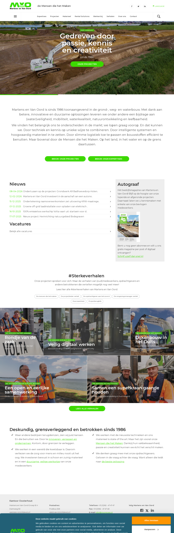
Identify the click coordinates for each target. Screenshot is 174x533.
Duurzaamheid (78, 301)
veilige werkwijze (50, 461)
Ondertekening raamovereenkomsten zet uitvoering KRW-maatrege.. (60, 201)
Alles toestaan (151, 504)
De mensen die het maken (46, 296)
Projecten (54, 16)
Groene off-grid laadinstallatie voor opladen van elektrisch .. (60, 207)
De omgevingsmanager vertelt (126, 296)
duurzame (33, 461)
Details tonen (42, 527)
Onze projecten (87, 64)
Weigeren (151, 522)
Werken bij (98, 16)
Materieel (67, 16)
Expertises (41, 16)
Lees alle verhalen (87, 408)
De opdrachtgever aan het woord (96, 296)
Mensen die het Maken (109, 443)
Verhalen (110, 16)
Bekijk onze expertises (108, 159)
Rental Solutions (82, 16)
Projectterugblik (95, 301)
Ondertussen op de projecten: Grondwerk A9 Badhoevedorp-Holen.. (60, 191)
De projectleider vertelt (70, 296)
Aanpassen (151, 513)
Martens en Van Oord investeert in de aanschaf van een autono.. (60, 196)
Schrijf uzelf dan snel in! (130, 256)
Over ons (122, 16)
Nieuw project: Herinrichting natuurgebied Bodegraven (60, 217)
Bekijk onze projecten (65, 159)
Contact (133, 16)
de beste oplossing (113, 461)
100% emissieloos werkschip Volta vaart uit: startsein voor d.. (60, 212)
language (158, 6)
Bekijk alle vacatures (60, 231)
